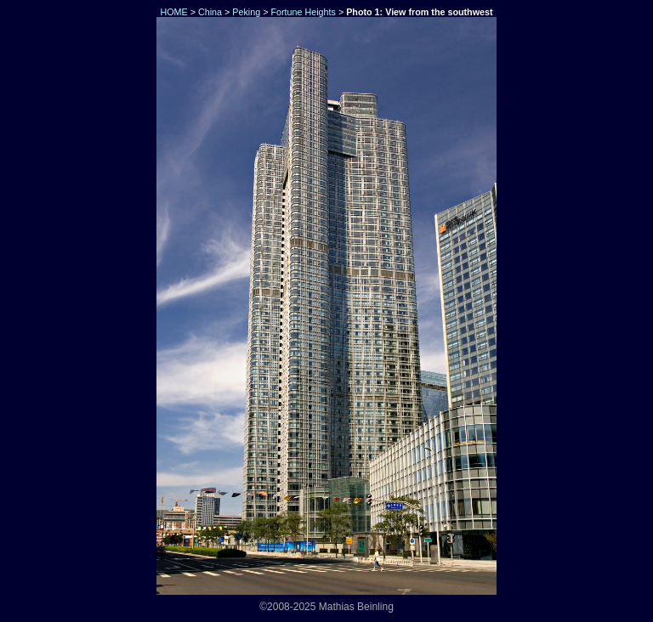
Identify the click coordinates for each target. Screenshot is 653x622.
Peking (246, 12)
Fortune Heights (302, 12)
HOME (172, 12)
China (210, 12)
